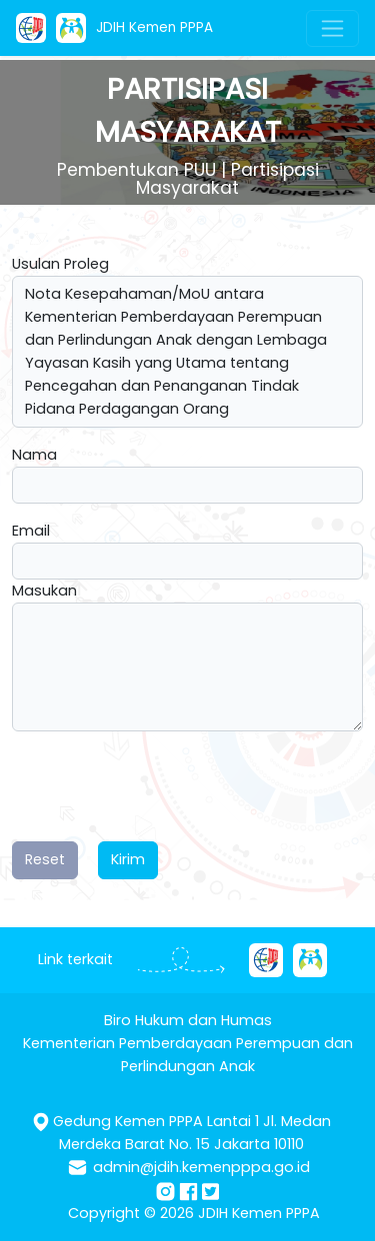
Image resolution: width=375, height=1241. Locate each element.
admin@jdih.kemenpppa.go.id (201, 1167)
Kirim (128, 859)
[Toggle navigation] (332, 28)
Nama (34, 455)
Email (31, 531)
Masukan (44, 591)
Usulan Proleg (60, 264)
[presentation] (164, 786)
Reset (45, 859)
